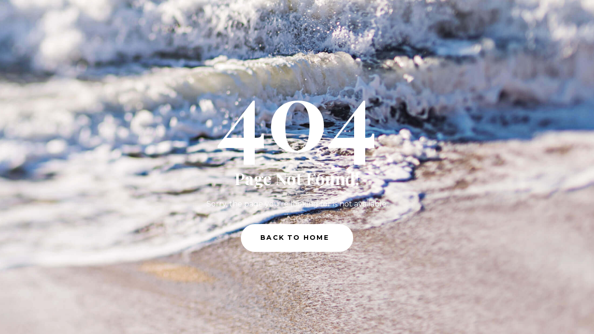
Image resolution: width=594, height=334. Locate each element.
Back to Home (294, 237)
